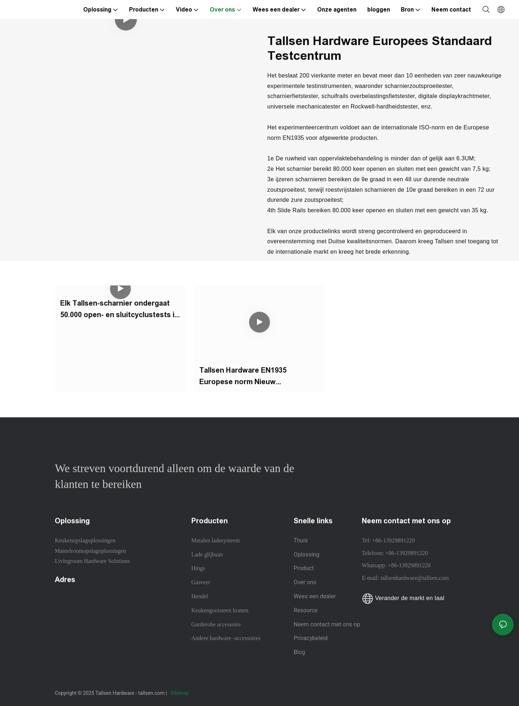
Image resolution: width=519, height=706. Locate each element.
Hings (198, 568)
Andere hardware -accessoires (226, 638)
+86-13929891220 (393, 540)
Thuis (301, 540)
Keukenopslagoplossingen (85, 540)
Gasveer (200, 582)
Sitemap (180, 693)
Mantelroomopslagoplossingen (90, 551)
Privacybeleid (311, 638)
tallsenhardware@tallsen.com (415, 578)
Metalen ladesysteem (215, 540)
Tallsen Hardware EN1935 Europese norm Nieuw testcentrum (243, 376)
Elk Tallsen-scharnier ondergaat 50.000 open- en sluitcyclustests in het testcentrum (119, 309)
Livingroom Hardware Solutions (92, 561)
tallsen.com (152, 693)
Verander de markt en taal (403, 598)
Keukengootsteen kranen (220, 610)
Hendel (199, 596)
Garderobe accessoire (216, 624)
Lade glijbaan (207, 554)
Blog (299, 652)
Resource (306, 610)
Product (304, 568)
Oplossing (306, 554)
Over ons (305, 582)
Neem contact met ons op (327, 624)
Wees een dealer (315, 596)
